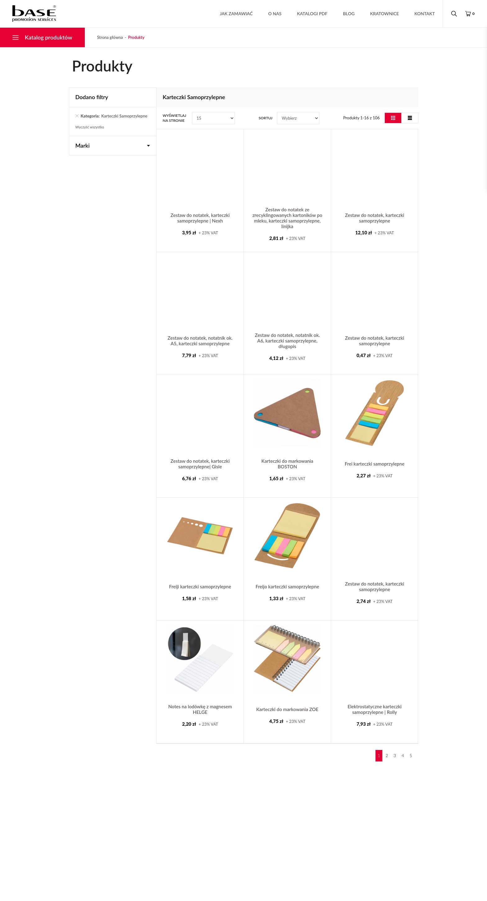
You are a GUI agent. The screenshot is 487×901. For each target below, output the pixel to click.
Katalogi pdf (310, 13)
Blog (347, 13)
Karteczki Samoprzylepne (103, 118)
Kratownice (382, 13)
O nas (273, 13)
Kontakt (422, 13)
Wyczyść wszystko (90, 133)
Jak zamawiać (234, 13)
